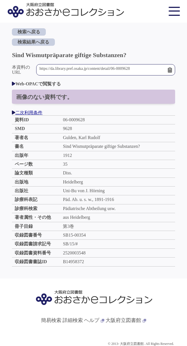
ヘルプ (94, 320)
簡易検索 (51, 320)
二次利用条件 (27, 112)
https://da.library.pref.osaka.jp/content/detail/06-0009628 (102, 70)
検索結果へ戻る (33, 42)
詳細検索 (73, 320)
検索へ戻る (29, 31)
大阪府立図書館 (126, 320)
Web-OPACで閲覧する (36, 83)
